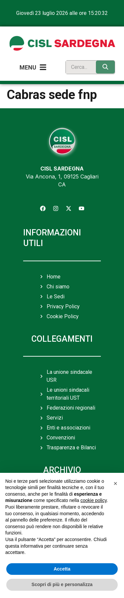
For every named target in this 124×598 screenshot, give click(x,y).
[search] (79, 67)
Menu (28, 67)
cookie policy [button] (93, 500)
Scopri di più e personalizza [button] (61, 584)
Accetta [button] (62, 569)
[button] (115, 483)
